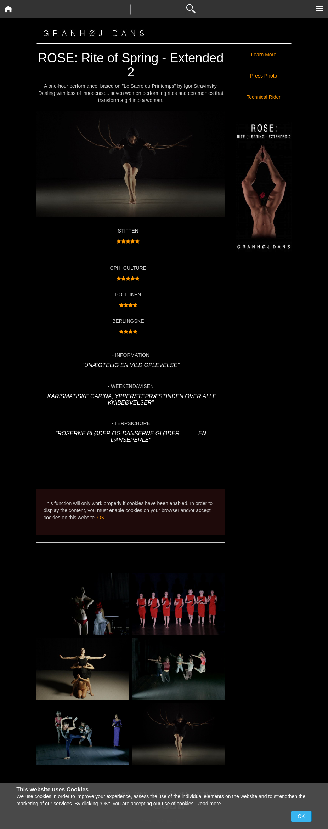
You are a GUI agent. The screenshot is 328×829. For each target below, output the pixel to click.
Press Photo (263, 76)
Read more (208, 803)
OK (100, 517)
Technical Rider (265, 97)
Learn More (263, 54)
